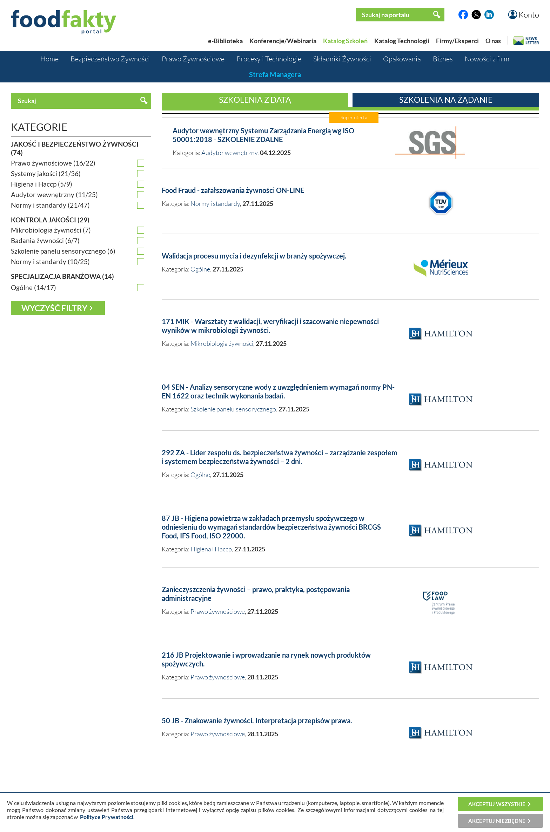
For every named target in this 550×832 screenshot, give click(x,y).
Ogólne (200, 269)
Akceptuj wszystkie (496, 804)
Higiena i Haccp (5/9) (41, 184)
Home (49, 58)
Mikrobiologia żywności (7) (51, 230)
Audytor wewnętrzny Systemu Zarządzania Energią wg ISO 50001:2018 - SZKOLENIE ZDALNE (263, 134)
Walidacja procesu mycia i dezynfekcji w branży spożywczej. (254, 255)
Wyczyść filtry (54, 308)
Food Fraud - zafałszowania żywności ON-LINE (233, 190)
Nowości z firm (487, 58)
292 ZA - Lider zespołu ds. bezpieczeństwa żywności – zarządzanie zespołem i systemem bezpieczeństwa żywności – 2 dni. (279, 456)
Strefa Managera (275, 74)
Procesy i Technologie (268, 58)
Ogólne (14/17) (33, 287)
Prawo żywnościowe (217, 611)
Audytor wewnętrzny (229, 152)
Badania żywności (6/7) (45, 240)
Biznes (443, 58)
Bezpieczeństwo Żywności (110, 58)
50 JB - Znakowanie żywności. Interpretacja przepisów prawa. (257, 720)
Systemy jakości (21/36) (46, 173)
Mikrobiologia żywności (221, 343)
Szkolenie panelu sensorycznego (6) (63, 251)
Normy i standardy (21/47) (50, 205)
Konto (528, 14)
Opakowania (402, 58)
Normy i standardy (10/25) (50, 261)
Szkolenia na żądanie (445, 100)
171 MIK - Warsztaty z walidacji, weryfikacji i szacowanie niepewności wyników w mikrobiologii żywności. (270, 325)
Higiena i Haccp (211, 549)
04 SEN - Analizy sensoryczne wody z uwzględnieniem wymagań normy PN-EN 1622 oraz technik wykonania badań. (278, 391)
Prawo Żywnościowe (193, 58)
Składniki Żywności (342, 58)
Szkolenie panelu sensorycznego (233, 409)
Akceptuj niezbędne (496, 821)
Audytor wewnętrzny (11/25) (54, 194)
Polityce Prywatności (106, 816)
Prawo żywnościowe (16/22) (53, 163)
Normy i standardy (215, 203)
